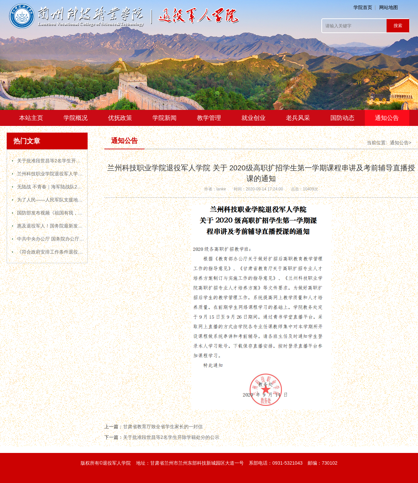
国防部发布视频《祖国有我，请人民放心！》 (64, 212)
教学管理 (209, 118)
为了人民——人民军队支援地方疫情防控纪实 (64, 199)
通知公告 (387, 118)
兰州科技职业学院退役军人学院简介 (54, 173)
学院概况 (76, 118)
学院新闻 (164, 118)
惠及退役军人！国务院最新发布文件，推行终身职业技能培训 (80, 225)
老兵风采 (298, 118)
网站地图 (388, 7)
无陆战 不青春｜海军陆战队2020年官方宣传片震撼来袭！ (76, 186)
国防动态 (342, 118)
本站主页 (31, 118)
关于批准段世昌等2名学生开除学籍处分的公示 (65, 160)
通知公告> (400, 142)
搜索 (398, 25)
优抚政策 (120, 118)
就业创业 (253, 118)
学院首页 (362, 7)
